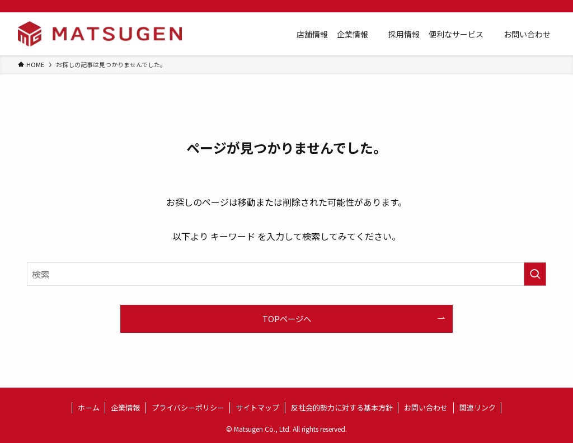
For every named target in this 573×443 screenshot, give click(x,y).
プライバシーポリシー (188, 407)
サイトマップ (257, 407)
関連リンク (477, 407)
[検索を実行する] (535, 274)
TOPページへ (286, 318)
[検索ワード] (286, 274)
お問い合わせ (426, 407)
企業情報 (125, 407)
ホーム (89, 407)
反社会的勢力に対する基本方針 (342, 407)
